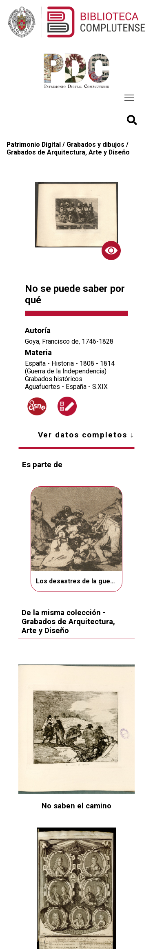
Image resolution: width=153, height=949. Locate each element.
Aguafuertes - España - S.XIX (66, 387)
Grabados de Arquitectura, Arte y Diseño (68, 152)
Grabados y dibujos (95, 144)
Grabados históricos (53, 379)
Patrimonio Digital (34, 144)
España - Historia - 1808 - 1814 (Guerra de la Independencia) (70, 367)
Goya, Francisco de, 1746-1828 (69, 341)
